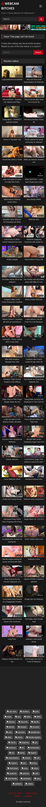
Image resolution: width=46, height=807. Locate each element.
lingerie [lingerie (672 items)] (33, 753)
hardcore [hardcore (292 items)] (12, 748)
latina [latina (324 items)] (22, 753)
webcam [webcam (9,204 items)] (18, 784)
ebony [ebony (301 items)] (20, 737)
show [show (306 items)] (36, 768)
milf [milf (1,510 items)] (38, 758)
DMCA (17, 796)
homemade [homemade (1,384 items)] (34, 748)
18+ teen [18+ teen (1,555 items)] (12, 711)
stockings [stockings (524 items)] (26, 778)
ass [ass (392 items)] (19, 717)
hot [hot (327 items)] (12, 753)
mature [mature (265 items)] (27, 758)
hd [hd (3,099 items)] (23, 748)
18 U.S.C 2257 (15, 793)
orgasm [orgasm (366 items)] (14, 763)
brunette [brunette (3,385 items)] (36, 727)
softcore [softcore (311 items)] (26, 773)
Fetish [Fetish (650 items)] (13, 742)
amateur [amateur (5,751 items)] (25, 711)
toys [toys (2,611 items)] (38, 778)
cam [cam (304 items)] (10, 732)
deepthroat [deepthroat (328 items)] (35, 732)
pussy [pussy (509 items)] (34, 763)
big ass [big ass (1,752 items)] (12, 722)
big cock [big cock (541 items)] (24, 722)
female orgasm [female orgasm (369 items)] (34, 737)
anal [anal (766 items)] (36, 711)
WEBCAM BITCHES (10, 5)
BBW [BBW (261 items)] (39, 717)
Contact (28, 796)
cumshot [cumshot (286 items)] (21, 732)
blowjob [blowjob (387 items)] (23, 727)
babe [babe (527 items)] (28, 717)
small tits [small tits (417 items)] (12, 773)
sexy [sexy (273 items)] (26, 768)
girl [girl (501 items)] (36, 742)
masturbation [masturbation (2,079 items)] (13, 758)
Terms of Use (31, 793)
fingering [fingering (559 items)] (25, 742)
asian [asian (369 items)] (9, 717)
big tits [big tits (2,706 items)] (36, 722)
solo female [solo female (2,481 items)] (12, 778)
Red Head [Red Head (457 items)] (14, 768)
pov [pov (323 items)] (24, 763)
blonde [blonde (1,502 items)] (11, 727)
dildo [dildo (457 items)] (9, 737)
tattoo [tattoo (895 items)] (30, 784)
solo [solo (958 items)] (36, 773)
